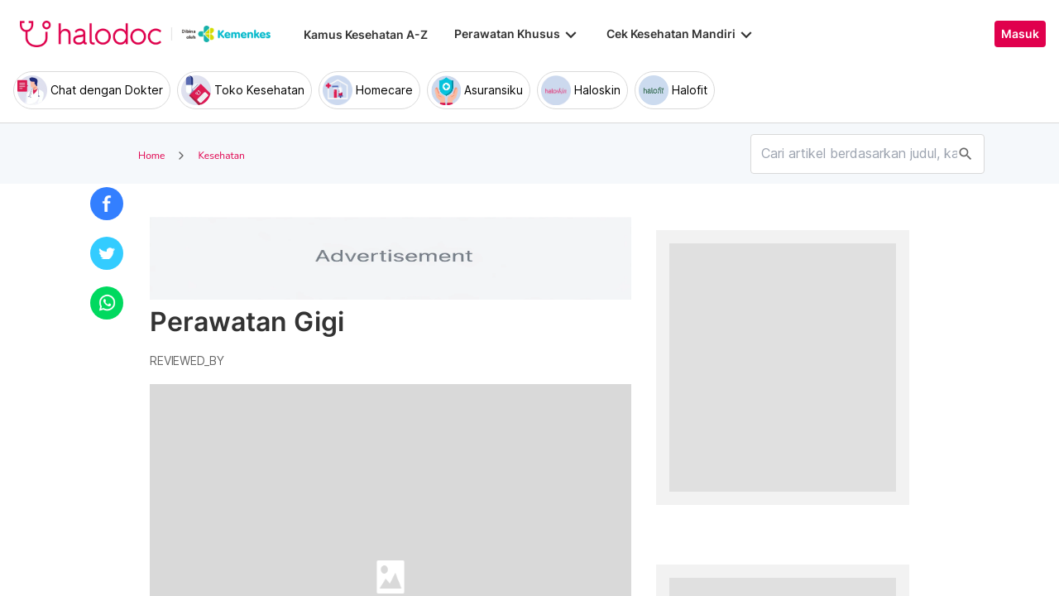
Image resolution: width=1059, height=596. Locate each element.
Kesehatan (221, 155)
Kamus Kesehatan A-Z (366, 34)
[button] (107, 203)
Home (151, 155)
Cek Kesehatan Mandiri (680, 34)
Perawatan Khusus (517, 34)
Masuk (1020, 34)
